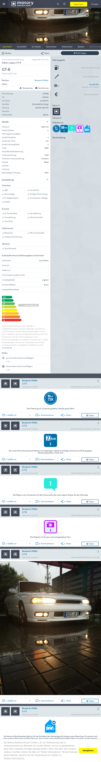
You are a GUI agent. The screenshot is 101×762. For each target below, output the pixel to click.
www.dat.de (7, 347)
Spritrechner (51, 46)
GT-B (24, 383)
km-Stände (36, 46)
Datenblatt (7, 46)
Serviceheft (21, 46)
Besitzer (81, 46)
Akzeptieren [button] (88, 750)
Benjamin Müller (42, 80)
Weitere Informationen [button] (14, 758)
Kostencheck (67, 46)
